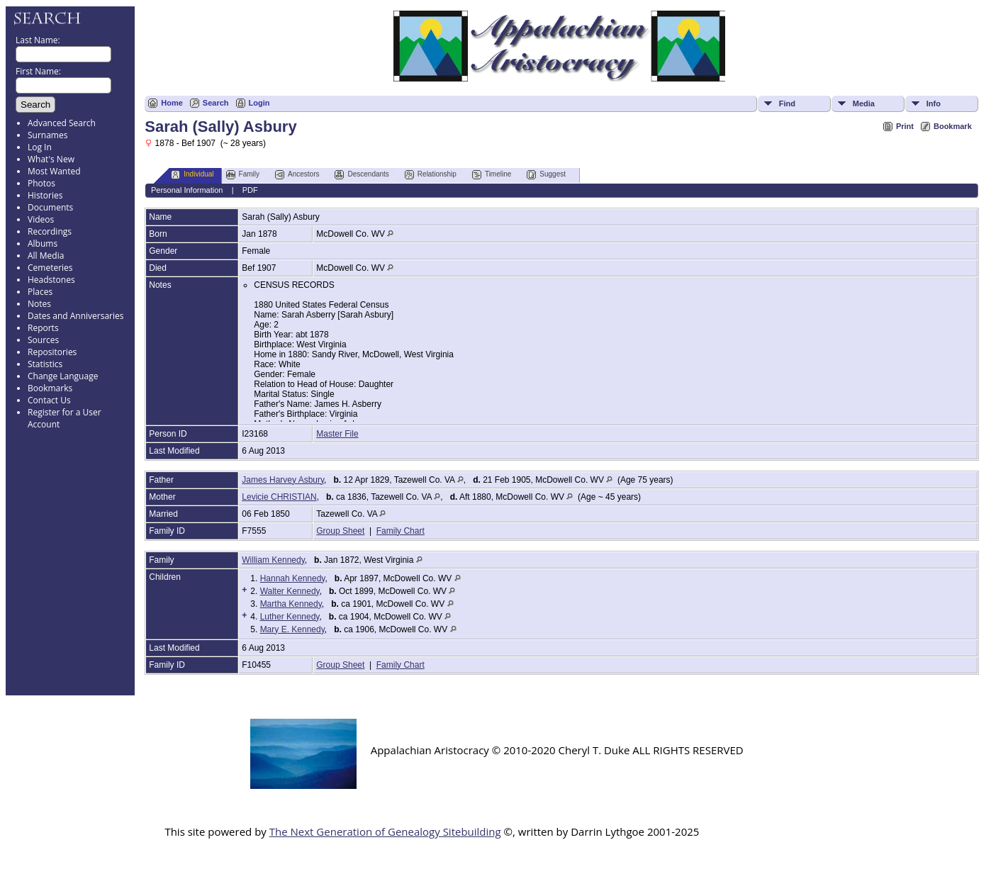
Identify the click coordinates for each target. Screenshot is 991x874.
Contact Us (49, 400)
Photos (41, 183)
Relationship (431, 174)
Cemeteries (50, 268)
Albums (42, 243)
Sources (43, 340)
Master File (337, 434)
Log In (40, 147)
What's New (51, 159)
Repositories (52, 352)
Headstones (51, 280)
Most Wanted (54, 171)
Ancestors (297, 174)
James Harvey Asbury (283, 480)
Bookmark (953, 126)
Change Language (63, 376)
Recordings (50, 231)
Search (216, 103)
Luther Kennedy (290, 617)
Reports (43, 328)
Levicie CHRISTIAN (279, 497)
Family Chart (400, 531)
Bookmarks (50, 388)
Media (864, 103)
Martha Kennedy (291, 604)
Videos (41, 219)
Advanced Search (62, 123)
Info (933, 103)
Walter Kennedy (290, 591)
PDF (250, 190)
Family (242, 174)
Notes (39, 304)
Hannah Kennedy (292, 578)
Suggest (546, 174)
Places (40, 292)
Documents (50, 207)
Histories (45, 195)
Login (259, 103)
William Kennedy (273, 560)
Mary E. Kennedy (292, 629)
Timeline (491, 174)
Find (787, 103)
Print (905, 126)
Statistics (45, 364)
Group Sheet (340, 531)
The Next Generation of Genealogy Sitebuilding (385, 831)
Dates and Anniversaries (75, 316)
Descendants (361, 174)
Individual (192, 174)
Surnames (47, 135)
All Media (46, 256)
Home (172, 103)
